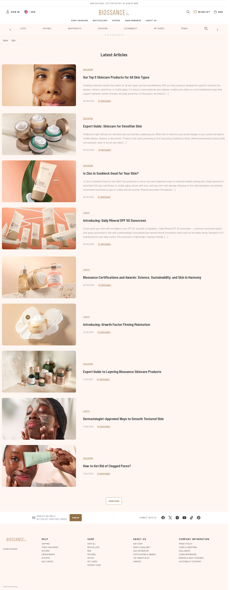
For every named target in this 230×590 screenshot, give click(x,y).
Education (102, 28)
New (89, 548)
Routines (47, 28)
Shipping (46, 541)
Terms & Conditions (188, 545)
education (88, 361)
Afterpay (46, 555)
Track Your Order (50, 545)
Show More (114, 498)
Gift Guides (159, 28)
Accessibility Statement (190, 559)
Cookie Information (187, 552)
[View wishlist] (201, 12)
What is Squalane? (141, 545)
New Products (74, 28)
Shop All (91, 541)
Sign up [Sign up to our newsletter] (75, 515)
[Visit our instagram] (177, 515)
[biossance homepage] (114, 12)
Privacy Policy (185, 541)
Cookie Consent (10, 546)
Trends (184, 28)
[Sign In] (13, 12)
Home (5, 37)
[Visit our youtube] (184, 515)
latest (86, 267)
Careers (137, 559)
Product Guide (94, 562)
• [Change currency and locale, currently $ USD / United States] (29, 12)
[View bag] (218, 12)
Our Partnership (141, 548)
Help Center (47, 559)
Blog (13, 37)
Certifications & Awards (144, 552)
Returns (46, 548)
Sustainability (130, 28)
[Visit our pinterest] (198, 515)
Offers (90, 555)
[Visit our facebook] (163, 515)
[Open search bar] (188, 12)
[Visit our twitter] (170, 515)
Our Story (138, 541)
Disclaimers (184, 548)
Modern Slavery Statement (191, 555)
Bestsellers (93, 545)
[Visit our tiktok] (191, 515)
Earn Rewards (48, 552)
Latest (23, 28)
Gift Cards (92, 559)
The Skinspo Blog (141, 555)
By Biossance (104, 98)
